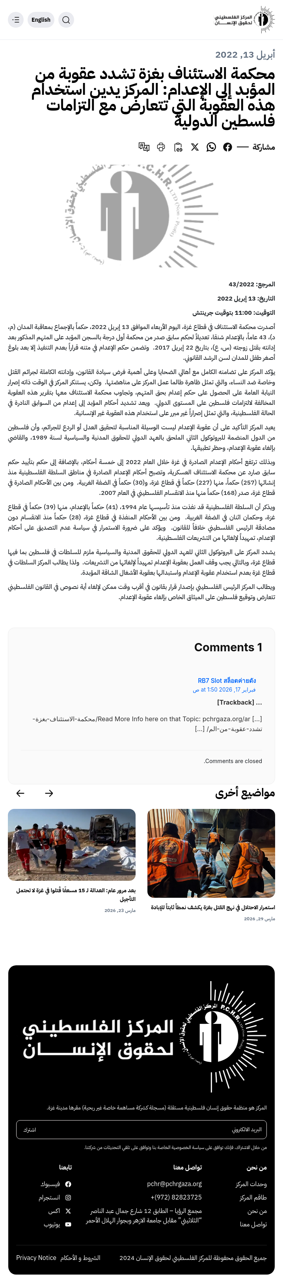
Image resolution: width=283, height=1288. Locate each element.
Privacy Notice (36, 1258)
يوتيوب (65, 1224)
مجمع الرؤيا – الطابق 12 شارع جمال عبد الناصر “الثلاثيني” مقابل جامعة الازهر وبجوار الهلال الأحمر (144, 1215)
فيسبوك (65, 1184)
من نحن (257, 1211)
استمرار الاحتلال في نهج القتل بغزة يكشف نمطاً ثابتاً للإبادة (213, 907)
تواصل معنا (253, 1224)
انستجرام (65, 1197)
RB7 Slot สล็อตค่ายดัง (227, 680)
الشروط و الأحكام (80, 1258)
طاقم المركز (253, 1197)
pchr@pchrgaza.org (174, 1184)
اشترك (29, 1129)
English (41, 20)
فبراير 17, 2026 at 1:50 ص (224, 689)
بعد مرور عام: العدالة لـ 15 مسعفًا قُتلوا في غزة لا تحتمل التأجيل (76, 894)
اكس (65, 1211)
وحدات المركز (251, 1184)
